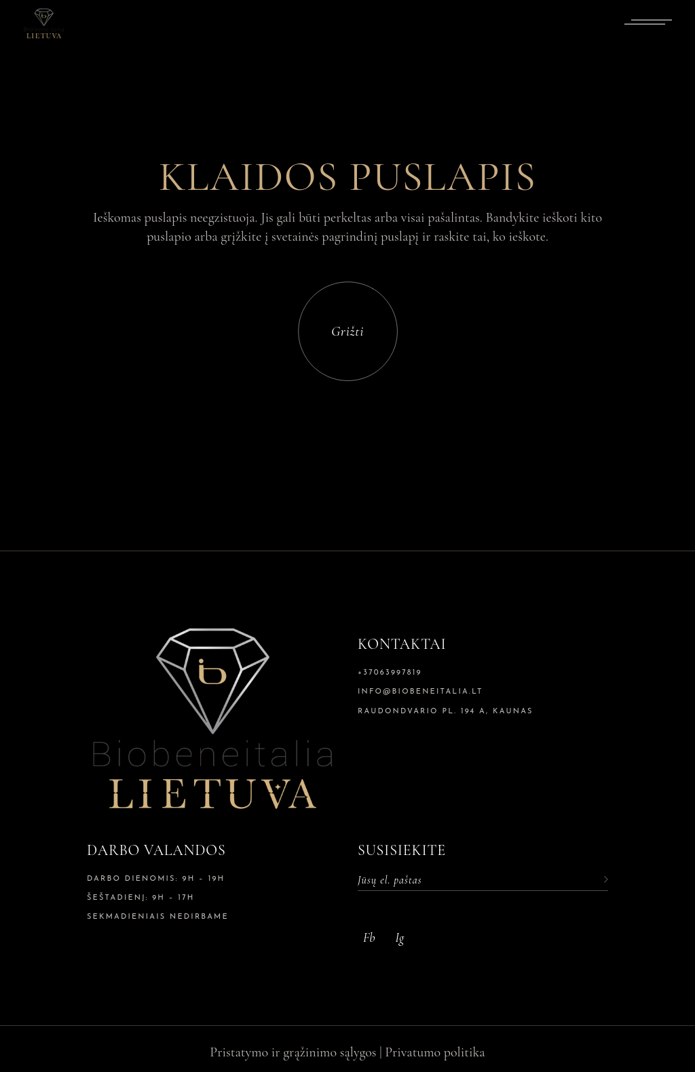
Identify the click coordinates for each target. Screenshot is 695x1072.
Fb (369, 937)
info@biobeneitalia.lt (420, 692)
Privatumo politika (435, 1052)
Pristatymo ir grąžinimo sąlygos (293, 1052)
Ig (399, 937)
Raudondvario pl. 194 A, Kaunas (445, 711)
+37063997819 (390, 673)
